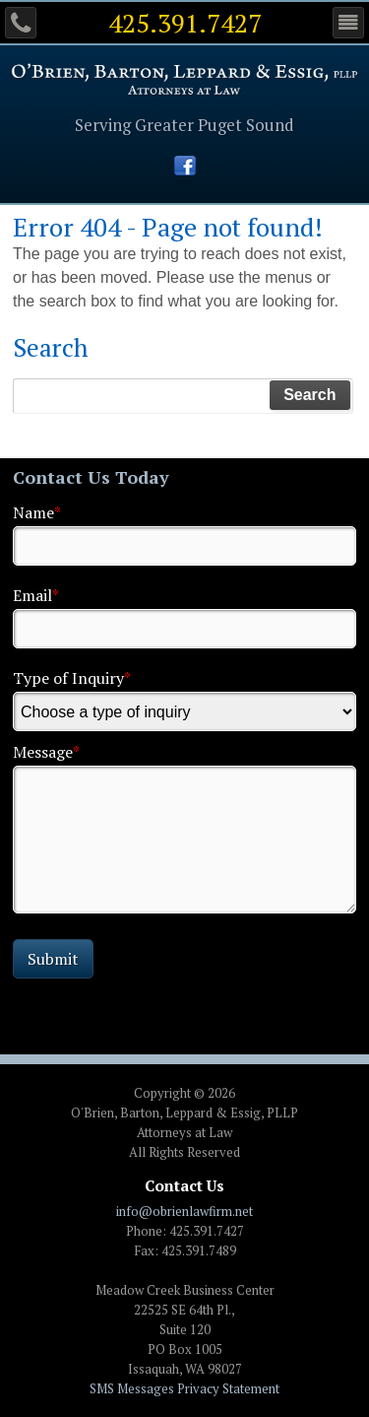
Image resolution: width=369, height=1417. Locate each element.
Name (37, 512)
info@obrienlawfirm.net (184, 1211)
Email (36, 595)
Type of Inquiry (72, 678)
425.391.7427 (185, 22)
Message (46, 752)
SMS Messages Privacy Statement (184, 1388)
